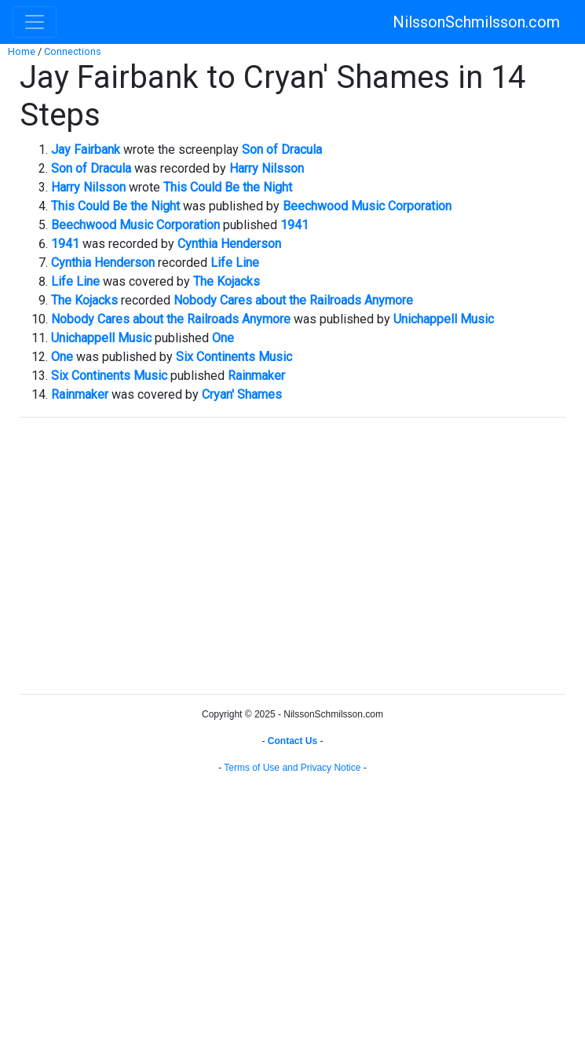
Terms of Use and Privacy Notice (292, 767)
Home (21, 51)
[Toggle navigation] (35, 22)
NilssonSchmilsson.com (476, 22)
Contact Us (292, 740)
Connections (72, 51)
